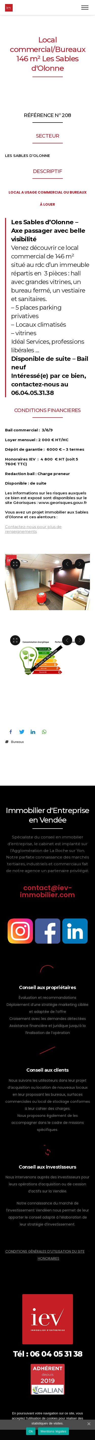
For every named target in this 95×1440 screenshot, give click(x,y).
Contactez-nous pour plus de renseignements (33, 529)
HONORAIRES (48, 1258)
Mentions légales (53, 1431)
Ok (31, 1431)
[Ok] (88, 1423)
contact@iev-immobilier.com (47, 891)
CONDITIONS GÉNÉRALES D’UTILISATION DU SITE (45, 1251)
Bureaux (17, 742)
